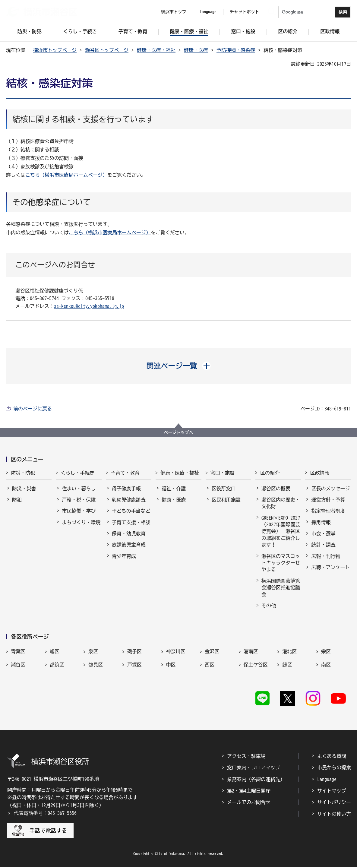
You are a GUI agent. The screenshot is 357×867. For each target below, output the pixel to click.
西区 (209, 664)
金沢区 (212, 651)
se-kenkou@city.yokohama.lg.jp (89, 306)
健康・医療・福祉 (156, 50)
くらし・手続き (77, 472)
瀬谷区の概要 (275, 488)
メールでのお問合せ (248, 802)
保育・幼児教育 (129, 533)
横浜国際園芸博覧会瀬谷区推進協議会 (280, 587)
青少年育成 (124, 556)
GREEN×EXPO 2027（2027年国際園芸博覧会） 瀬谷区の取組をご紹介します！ (280, 531)
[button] (179, 366)
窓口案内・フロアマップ (253, 767)
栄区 (326, 651)
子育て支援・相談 (131, 522)
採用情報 (320, 522)
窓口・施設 (222, 472)
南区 (326, 664)
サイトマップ (331, 790)
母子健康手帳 (126, 488)
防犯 (17, 499)
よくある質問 (331, 756)
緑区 (287, 664)
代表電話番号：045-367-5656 (45, 813)
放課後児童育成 (129, 544)
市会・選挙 (323, 533)
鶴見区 (95, 664)
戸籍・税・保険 (79, 499)
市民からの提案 (334, 767)
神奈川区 (175, 651)
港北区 (289, 651)
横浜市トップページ (55, 50)
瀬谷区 (18, 664)
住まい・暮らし (79, 488)
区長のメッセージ (330, 488)
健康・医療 (196, 50)
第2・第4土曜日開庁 (248, 790)
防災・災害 (24, 488)
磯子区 (134, 651)
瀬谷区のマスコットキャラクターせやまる (280, 563)
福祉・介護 (174, 488)
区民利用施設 (226, 499)
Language (326, 779)
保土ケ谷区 (256, 664)
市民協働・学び (79, 510)
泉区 (93, 651)
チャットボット (244, 12)
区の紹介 (270, 472)
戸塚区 (134, 664)
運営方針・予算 (328, 499)
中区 (171, 664)
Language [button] (208, 12)
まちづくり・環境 (81, 522)
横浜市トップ (173, 12)
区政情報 (319, 472)
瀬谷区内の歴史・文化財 (280, 503)
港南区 (251, 651)
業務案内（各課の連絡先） (256, 779)
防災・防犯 (23, 472)
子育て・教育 (125, 472)
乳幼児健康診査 (129, 499)
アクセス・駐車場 (246, 756)
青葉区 (18, 651)
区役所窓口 (224, 488)
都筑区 (57, 664)
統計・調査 (323, 544)
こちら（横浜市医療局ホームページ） (66, 174)
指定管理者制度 (328, 510)
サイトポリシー (334, 802)
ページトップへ (178, 432)
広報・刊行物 (325, 556)
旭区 (54, 651)
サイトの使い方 (334, 814)
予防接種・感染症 (235, 50)
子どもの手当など (131, 510)
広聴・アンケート (330, 567)
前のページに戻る (32, 408)
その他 (268, 605)
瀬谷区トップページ (106, 50)
